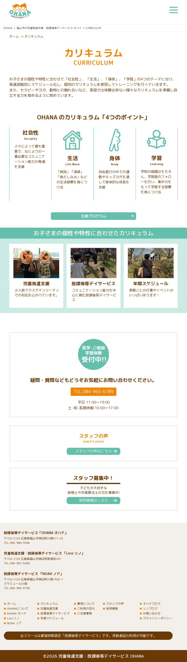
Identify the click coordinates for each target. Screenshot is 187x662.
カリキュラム (33, 36)
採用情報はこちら (93, 500)
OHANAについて (17, 608)
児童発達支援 (36, 284)
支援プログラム (93, 216)
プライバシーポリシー (157, 618)
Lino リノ (13, 618)
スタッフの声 (115, 603)
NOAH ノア (14, 623)
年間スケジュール (150, 284)
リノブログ (150, 608)
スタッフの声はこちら (93, 451)
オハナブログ (151, 603)
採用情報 (112, 608)
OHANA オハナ (16, 613)
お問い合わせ (151, 613)
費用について (86, 603)
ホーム (14, 36)
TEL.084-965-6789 (93, 392)
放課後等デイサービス (93, 284)
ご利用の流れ (86, 608)
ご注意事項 (84, 613)
